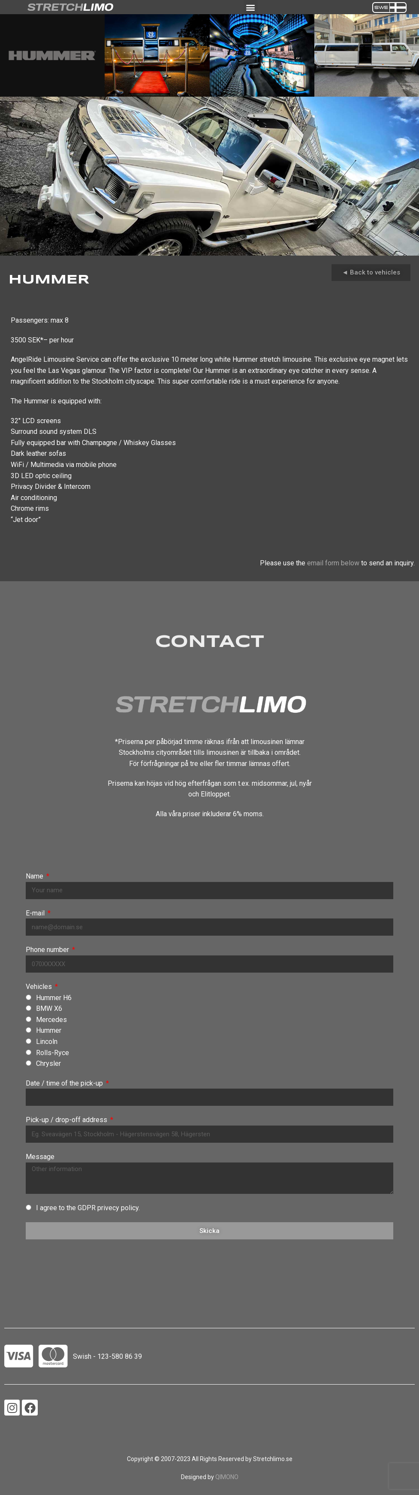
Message (40, 1157)
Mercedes (51, 1020)
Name (35, 876)
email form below (333, 563)
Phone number (48, 950)
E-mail (36, 913)
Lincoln (46, 1041)
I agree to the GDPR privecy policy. (88, 1208)
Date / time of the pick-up (65, 1083)
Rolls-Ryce (52, 1053)
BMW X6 (49, 1008)
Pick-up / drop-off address (67, 1120)
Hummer (48, 1030)
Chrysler (48, 1063)
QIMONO (226, 1477)
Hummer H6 (54, 998)
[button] (251, 7)
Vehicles (40, 986)
